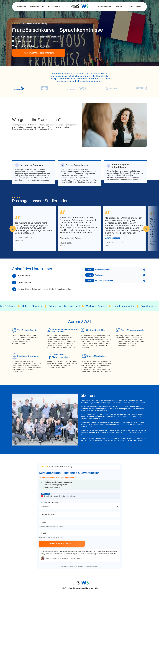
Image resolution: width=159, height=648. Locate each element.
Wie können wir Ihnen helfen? (79, 505)
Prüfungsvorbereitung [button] (115, 280)
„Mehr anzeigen (112, 238)
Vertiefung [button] (115, 275)
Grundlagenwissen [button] (115, 269)
